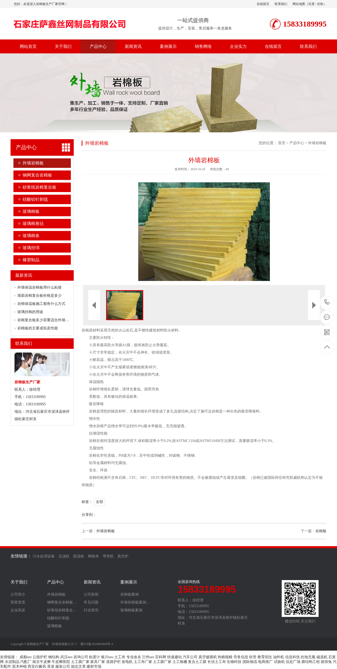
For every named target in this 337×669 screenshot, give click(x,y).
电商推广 (265, 662)
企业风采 (18, 610)
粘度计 (94, 657)
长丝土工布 (216, 662)
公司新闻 (91, 594)
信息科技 (292, 657)
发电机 (127, 662)
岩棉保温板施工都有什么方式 (41, 304)
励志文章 (78, 666)
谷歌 (320, 4)
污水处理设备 (44, 556)
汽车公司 (190, 657)
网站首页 (28, 46)
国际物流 (249, 662)
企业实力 (238, 46)
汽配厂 (25, 662)
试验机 (279, 662)
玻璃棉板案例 (131, 610)
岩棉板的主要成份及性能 (37, 328)
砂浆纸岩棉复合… (62, 610)
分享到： (89, 515)
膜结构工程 (310, 662)
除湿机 (78, 556)
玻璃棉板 (31, 211)
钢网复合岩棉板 (37, 175)
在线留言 (263, 4)
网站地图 (299, 4)
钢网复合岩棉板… (62, 602)
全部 (99, 502)
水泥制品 (12, 662)
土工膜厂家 (80, 662)
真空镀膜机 (208, 657)
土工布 (119, 657)
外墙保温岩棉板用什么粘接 (39, 287)
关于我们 (63, 46)
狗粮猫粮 (225, 657)
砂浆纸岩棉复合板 (39, 187)
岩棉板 (320, 531)
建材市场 (94, 666)
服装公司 (62, 666)
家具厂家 (97, 662)
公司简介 (18, 594)
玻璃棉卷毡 (33, 223)
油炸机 (278, 657)
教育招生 (264, 657)
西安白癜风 (37, 666)
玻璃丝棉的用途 (30, 312)
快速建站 (174, 657)
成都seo (25, 657)
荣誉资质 (18, 602)
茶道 (50, 666)
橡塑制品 (31, 260)
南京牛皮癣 (41, 662)
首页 (281, 143)
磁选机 (322, 657)
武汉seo (66, 657)
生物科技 (234, 662)
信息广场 (293, 662)
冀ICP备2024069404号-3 (96, 644)
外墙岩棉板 (33, 163)
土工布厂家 (143, 662)
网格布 (93, 556)
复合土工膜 (197, 662)
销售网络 (203, 46)
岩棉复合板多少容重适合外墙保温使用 (48, 320)
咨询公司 (80, 657)
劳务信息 (241, 657)
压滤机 (64, 556)
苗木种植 (19, 666)
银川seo (107, 657)
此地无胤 (308, 657)
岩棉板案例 (129, 594)
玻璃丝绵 (31, 247)
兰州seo (148, 657)
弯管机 (108, 556)
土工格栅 (179, 662)
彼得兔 (326, 662)
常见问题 (91, 602)
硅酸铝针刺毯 (35, 199)
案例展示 (168, 46)
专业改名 (133, 657)
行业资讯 (91, 610)
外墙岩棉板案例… (135, 602)
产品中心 (98, 46)
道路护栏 (113, 662)
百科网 (160, 657)
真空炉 (122, 556)
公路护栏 (40, 657)
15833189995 (327, 302)
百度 (311, 4)
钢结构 (53, 657)
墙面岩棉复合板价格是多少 (39, 296)
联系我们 (281, 4)
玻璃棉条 (31, 235)
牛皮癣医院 (61, 662)
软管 (252, 657)
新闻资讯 (133, 46)
